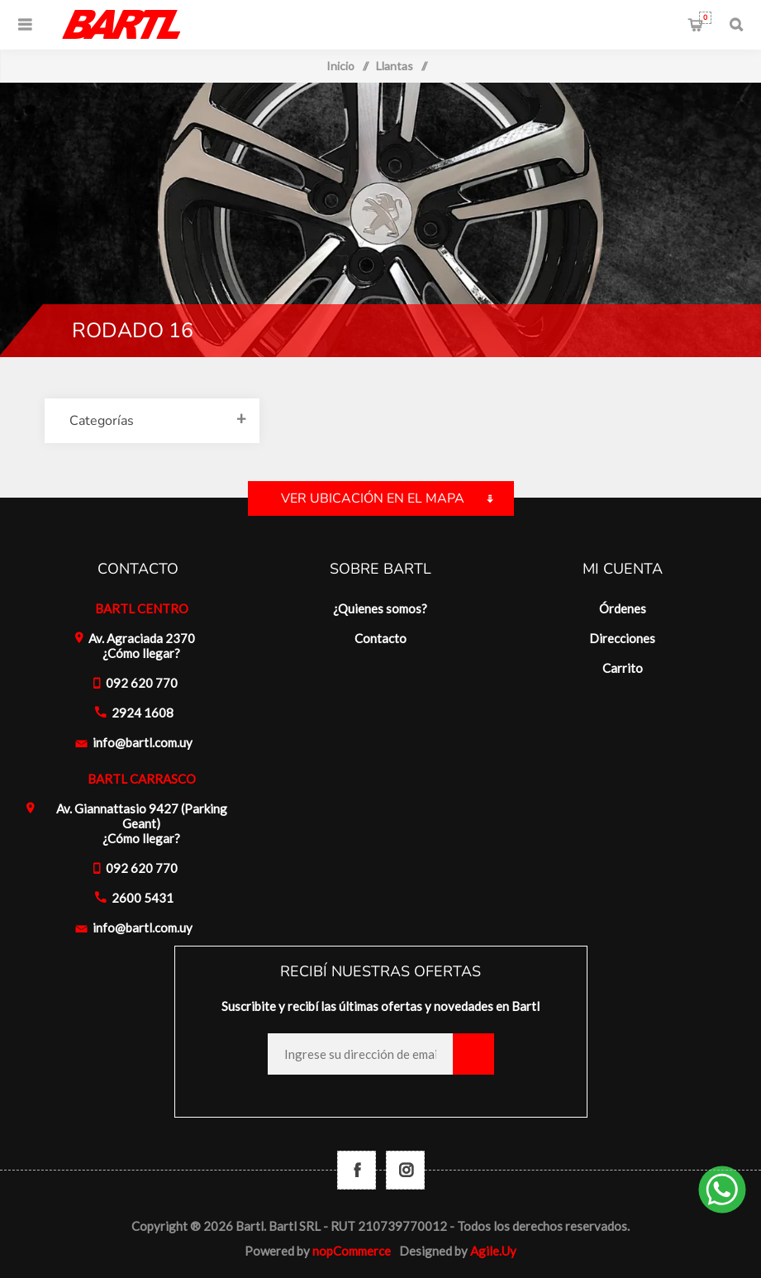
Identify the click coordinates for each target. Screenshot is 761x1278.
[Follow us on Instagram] (405, 1170)
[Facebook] (356, 1170)
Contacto (380, 638)
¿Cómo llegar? (141, 653)
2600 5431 (143, 897)
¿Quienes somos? (380, 608)
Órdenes (622, 608)
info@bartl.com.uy (143, 742)
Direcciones (622, 638)
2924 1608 (143, 712)
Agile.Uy (493, 1250)
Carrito (705, 18)
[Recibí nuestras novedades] (360, 1054)
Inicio (340, 66)
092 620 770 (142, 682)
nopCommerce (351, 1250)
